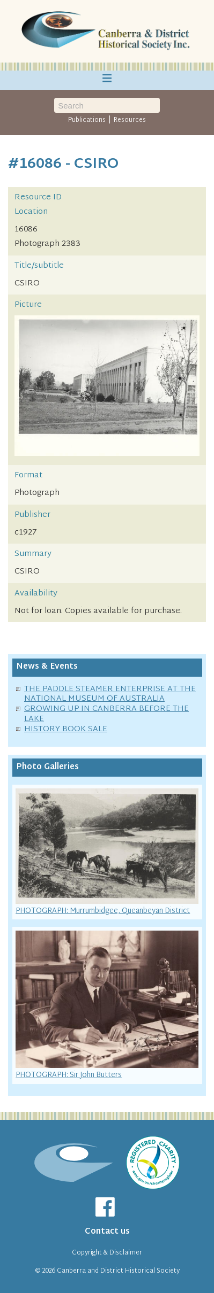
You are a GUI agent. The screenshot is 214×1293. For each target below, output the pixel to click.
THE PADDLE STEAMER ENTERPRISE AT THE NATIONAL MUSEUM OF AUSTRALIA (110, 694)
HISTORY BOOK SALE (65, 729)
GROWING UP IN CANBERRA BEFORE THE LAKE (106, 714)
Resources (130, 120)
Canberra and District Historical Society (118, 1271)
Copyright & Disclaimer (107, 1253)
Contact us (107, 1232)
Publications (87, 120)
